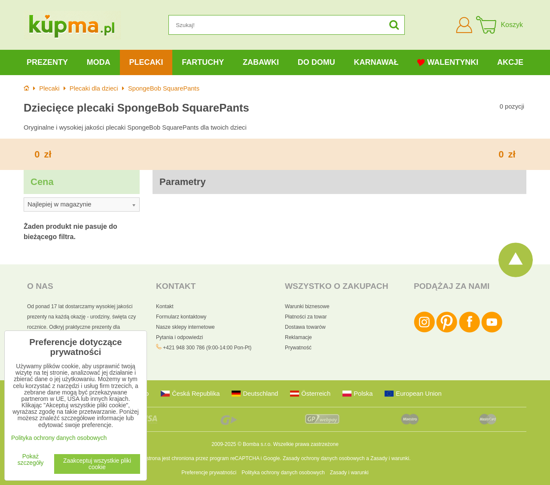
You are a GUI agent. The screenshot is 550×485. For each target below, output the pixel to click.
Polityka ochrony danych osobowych (282, 473)
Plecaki (146, 62)
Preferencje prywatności (208, 473)
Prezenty (47, 62)
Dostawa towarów (305, 327)
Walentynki (447, 62)
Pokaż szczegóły (31, 459)
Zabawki (261, 62)
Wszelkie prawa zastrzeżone (306, 444)
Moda (98, 62)
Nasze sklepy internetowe (185, 327)
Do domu (316, 62)
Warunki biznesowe (307, 306)
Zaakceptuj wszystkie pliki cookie (97, 464)
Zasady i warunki (389, 458)
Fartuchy (203, 62)
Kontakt (165, 306)
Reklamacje (298, 337)
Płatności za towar (306, 317)
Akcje (510, 62)
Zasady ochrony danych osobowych (324, 458)
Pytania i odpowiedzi (179, 337)
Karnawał (376, 62)
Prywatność (298, 348)
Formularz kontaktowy (181, 317)
